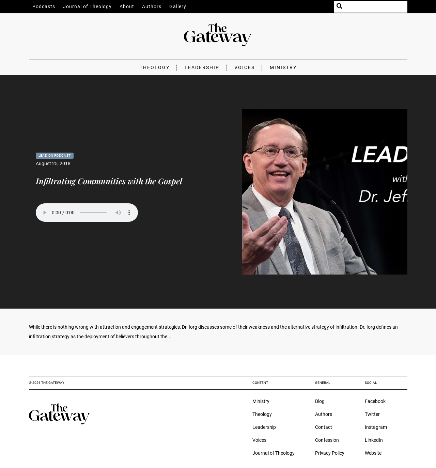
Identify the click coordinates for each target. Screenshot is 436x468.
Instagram (376, 427)
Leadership (202, 67)
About (127, 6)
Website (373, 453)
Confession (327, 440)
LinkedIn (374, 440)
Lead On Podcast (54, 155)
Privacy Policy (329, 453)
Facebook (375, 401)
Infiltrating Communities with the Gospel (109, 180)
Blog (320, 401)
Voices (244, 67)
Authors (151, 6)
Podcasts (43, 6)
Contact (323, 427)
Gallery (177, 6)
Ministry (283, 67)
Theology (155, 67)
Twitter (372, 414)
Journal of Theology (87, 6)
